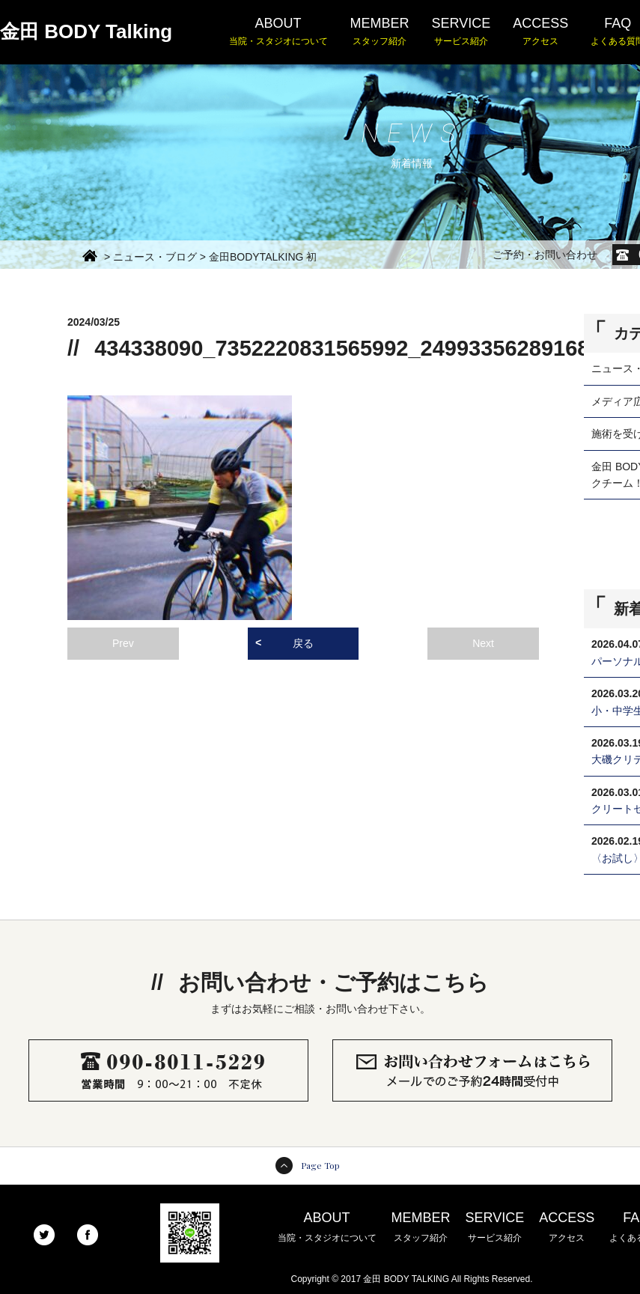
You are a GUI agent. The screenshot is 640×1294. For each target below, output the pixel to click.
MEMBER (379, 32)
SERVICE (461, 32)
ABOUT (278, 32)
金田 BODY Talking (86, 31)
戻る (303, 643)
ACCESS (540, 32)
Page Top (320, 1165)
